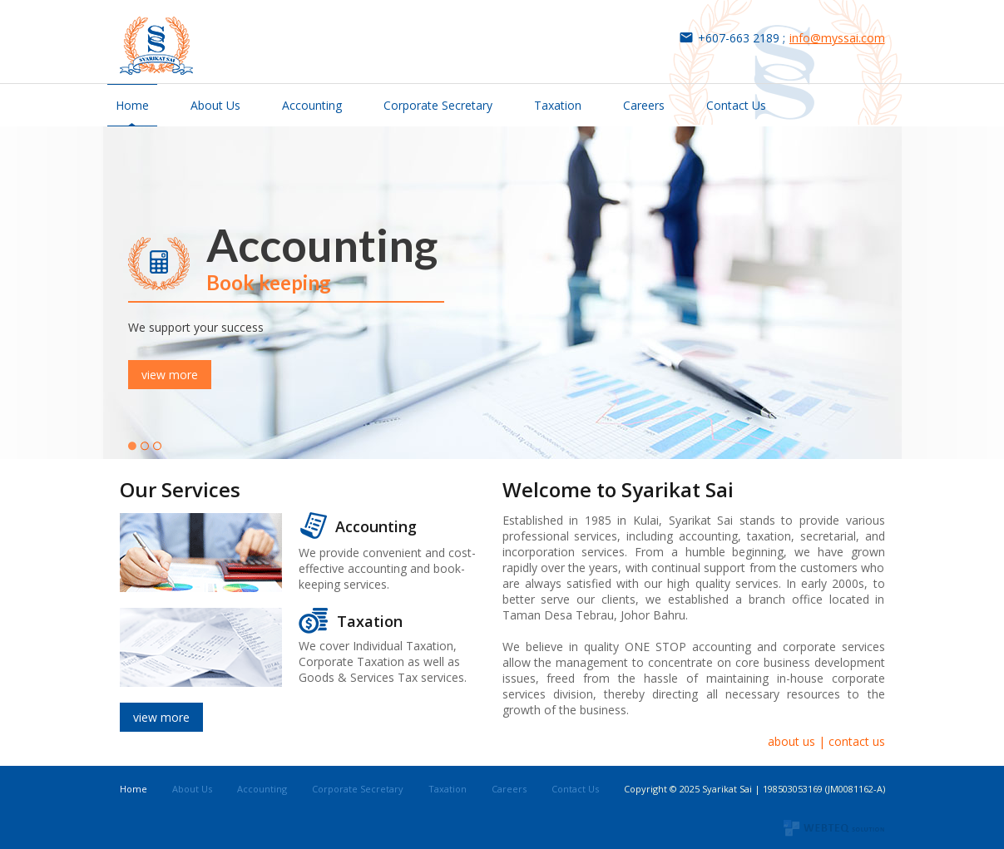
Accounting (312, 105)
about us (791, 741)
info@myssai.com (837, 38)
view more (169, 375)
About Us (215, 105)
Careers (644, 105)
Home (132, 105)
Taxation (557, 105)
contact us (856, 741)
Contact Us (736, 105)
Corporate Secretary (437, 105)
